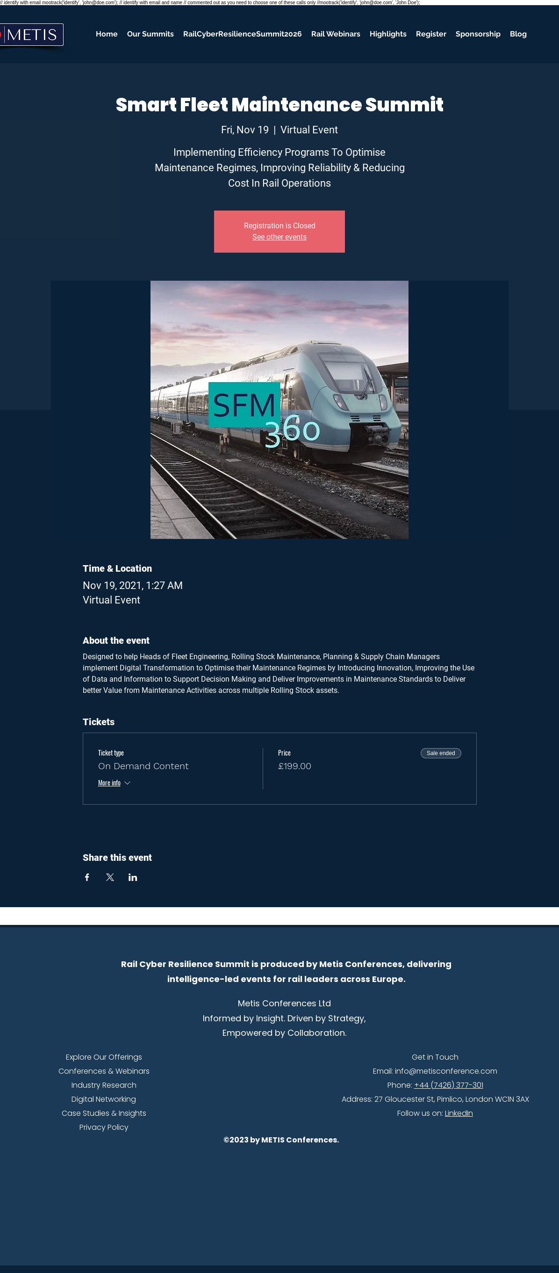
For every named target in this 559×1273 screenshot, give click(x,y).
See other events (279, 237)
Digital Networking (104, 1099)
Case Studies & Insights (104, 1113)
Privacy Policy (104, 1127)
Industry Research (104, 1085)
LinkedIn (459, 1113)
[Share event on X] (110, 877)
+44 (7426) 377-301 (448, 1085)
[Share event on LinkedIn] (133, 877)
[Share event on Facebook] (87, 877)
